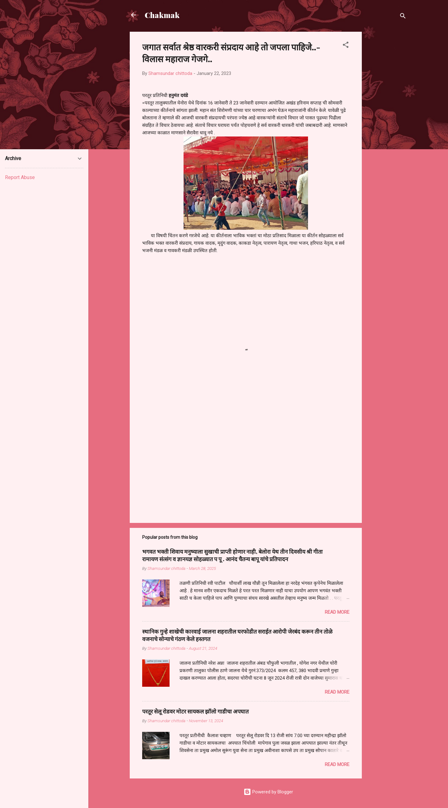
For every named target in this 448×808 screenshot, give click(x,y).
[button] (345, 46)
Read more (337, 612)
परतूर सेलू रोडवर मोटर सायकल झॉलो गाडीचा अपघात (195, 711)
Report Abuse (20, 177)
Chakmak (162, 15)
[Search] (403, 16)
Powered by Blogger (268, 792)
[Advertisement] (387, 125)
